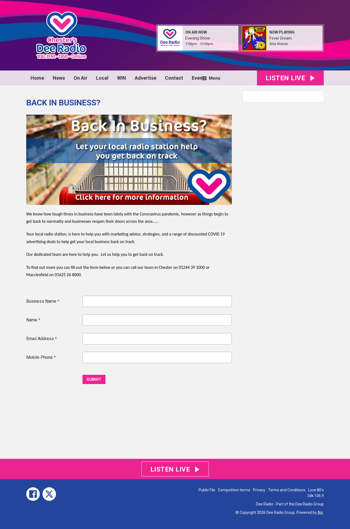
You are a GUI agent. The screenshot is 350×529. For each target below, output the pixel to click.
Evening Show (197, 38)
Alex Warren (278, 44)
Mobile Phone (41, 357)
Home (37, 78)
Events (199, 78)
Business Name (42, 301)
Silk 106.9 (316, 495)
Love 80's (316, 490)
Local (102, 78)
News (59, 78)
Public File (207, 490)
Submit (94, 379)
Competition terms (234, 490)
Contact (174, 78)
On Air (80, 78)
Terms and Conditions (286, 490)
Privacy (259, 490)
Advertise (145, 78)
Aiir (320, 512)
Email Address (41, 338)
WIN (121, 78)
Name (33, 319)
